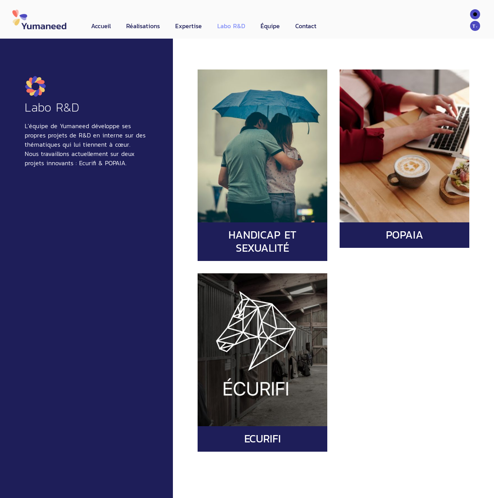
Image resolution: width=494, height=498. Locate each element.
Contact (305, 26)
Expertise (188, 26)
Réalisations (143, 26)
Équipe (270, 26)
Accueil (101, 26)
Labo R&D (231, 26)
